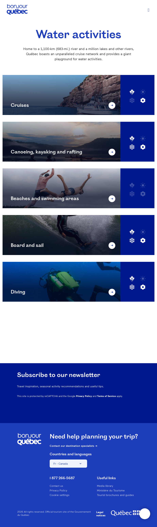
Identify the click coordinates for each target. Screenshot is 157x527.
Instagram (102, 413)
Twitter (128, 413)
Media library (105, 485)
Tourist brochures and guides (115, 494)
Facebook (93, 413)
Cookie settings (59, 494)
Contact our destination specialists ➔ (73, 445)
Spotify (120, 413)
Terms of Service (106, 396)
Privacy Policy (84, 396)
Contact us (56, 485)
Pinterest (111, 413)
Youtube (137, 413)
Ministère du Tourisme (111, 490)
